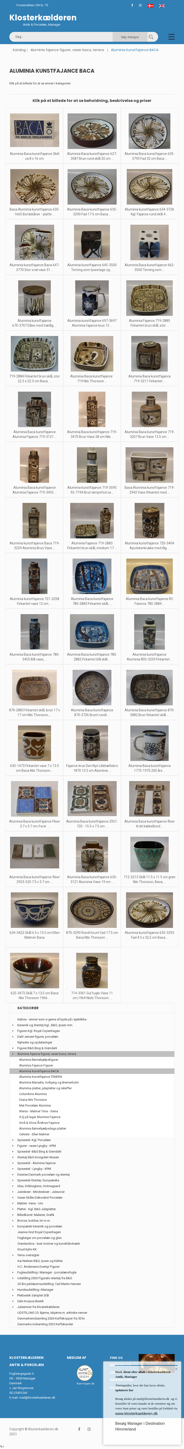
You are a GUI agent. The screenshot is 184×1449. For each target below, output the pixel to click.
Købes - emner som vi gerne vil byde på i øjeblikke (51, 1019)
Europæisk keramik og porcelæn (39, 1226)
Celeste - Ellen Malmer (34, 1134)
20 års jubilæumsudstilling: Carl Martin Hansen (49, 1284)
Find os (116, 1358)
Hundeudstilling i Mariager (35, 1289)
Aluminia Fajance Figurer (36, 1065)
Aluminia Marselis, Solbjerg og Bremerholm (49, 1082)
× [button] (176, 1369)
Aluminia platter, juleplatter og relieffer (45, 1088)
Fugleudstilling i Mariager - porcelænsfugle (46, 1272)
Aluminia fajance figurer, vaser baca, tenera (67, 49)
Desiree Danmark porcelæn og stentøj (43, 1174)
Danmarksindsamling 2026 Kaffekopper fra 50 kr (51, 1318)
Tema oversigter (28, 1255)
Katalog (19, 49)
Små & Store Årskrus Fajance (39, 1123)
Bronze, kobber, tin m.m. (34, 1220)
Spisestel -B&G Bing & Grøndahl (39, 1151)
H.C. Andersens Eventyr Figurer (38, 1266)
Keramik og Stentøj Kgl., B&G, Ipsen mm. (45, 1025)
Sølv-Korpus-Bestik (30, 1301)
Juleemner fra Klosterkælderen (38, 1307)
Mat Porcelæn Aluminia (35, 1105)
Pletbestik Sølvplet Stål (33, 1295)
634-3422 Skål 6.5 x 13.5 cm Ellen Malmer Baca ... (35, 937)
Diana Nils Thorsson (33, 1099)
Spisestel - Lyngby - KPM (34, 1169)
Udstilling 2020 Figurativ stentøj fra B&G (44, 1278)
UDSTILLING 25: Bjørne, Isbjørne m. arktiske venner (52, 1312)
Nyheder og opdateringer (34, 1042)
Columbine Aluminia (33, 1094)
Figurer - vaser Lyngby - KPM (36, 1146)
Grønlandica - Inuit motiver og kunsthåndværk (48, 1243)
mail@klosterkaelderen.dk (37, 1397)
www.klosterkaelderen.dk (136, 1414)
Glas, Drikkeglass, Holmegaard (38, 1186)
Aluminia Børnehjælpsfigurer (38, 1059)
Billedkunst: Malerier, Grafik (35, 1215)
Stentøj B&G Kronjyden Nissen (38, 1157)
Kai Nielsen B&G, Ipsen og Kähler (40, 1261)
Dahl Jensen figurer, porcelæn (37, 1036)
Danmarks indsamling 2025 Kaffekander (45, 1324)
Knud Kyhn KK (27, 1249)
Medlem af (76, 1357)
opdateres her (124, 1390)
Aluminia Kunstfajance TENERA (40, 1076)
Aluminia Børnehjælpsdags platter (42, 1128)
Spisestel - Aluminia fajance (36, 1163)
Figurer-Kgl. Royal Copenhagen (38, 1031)
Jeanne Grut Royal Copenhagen (39, 1232)
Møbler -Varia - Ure (30, 1203)
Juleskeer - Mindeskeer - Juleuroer (41, 1192)
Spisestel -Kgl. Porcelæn (34, 1140)
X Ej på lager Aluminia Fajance (39, 1117)
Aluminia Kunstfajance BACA (39, 1071)
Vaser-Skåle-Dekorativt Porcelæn (40, 1197)
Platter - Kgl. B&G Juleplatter (36, 1209)
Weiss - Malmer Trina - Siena (38, 1111)
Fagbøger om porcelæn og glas (39, 1238)
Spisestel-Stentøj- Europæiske (38, 1180)
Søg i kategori (130, 37)
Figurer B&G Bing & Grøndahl (37, 1048)
